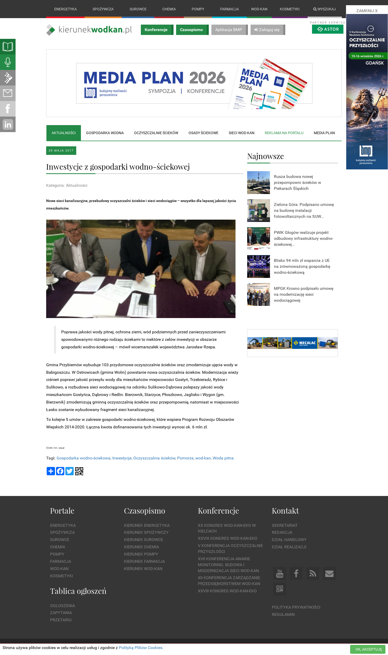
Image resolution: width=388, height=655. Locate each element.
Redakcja (282, 532)
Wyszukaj (324, 9)
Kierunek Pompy (141, 554)
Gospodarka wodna (105, 133)
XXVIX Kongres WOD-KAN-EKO (227, 538)
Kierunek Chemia (141, 546)
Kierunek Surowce (143, 539)
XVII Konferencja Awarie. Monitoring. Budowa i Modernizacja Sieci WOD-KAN (228, 564)
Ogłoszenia (62, 605)
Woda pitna (223, 458)
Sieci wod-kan (241, 133)
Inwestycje (121, 458)
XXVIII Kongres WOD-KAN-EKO (227, 590)
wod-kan (203, 458)
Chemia (169, 9)
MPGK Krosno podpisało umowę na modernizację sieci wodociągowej (303, 294)
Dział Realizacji (289, 546)
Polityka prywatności (296, 607)
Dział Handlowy (289, 539)
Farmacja (229, 9)
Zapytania (61, 612)
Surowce (138, 9)
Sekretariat (285, 525)
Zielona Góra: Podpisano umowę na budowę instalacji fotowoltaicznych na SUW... (304, 210)
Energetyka (65, 9)
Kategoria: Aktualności (66, 185)
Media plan (324, 133)
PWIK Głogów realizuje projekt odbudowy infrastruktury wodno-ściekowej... (303, 238)
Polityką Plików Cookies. (141, 647)
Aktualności (64, 133)
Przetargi (61, 620)
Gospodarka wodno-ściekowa (83, 458)
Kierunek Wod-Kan (143, 568)
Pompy (198, 9)
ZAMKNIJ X (367, 10)
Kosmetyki (290, 9)
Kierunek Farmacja (144, 561)
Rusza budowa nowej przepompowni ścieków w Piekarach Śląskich (297, 182)
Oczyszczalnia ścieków (154, 458)
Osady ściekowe (203, 133)
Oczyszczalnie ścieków (156, 133)
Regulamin (283, 614)
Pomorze (185, 458)
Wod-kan (259, 9)
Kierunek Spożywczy (146, 532)
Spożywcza (103, 9)
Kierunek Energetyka (147, 525)
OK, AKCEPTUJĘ (369, 649)
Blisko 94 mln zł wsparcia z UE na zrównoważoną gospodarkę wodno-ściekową (302, 266)
